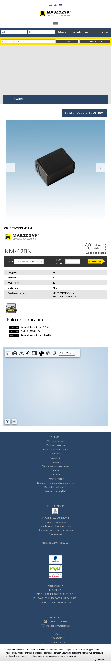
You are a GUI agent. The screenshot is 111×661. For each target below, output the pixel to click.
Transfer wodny (55, 478)
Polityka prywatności (55, 521)
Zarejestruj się (101, 32)
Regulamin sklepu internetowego (55, 530)
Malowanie (55, 474)
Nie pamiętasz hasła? (81, 32)
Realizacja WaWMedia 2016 (55, 542)
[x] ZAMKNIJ (99, 659)
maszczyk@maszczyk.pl (55, 625)
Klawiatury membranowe (55, 449)
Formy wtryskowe (55, 445)
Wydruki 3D (56, 457)
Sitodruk (55, 470)
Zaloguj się (62, 32)
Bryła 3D (24, 331)
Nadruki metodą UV (55, 491)
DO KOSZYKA (95, 261)
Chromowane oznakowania (55, 466)
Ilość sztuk (59, 261)
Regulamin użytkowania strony (55, 525)
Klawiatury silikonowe (55, 487)
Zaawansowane (95, 41)
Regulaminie (71, 656)
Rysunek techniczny (29, 327)
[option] (55, 169)
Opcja (10, 261)
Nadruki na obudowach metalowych (55, 482)
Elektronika (55, 453)
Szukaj (67, 41)
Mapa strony (55, 534)
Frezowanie (55, 462)
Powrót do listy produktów (84, 112)
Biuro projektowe (55, 441)
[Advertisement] (55, 70)
